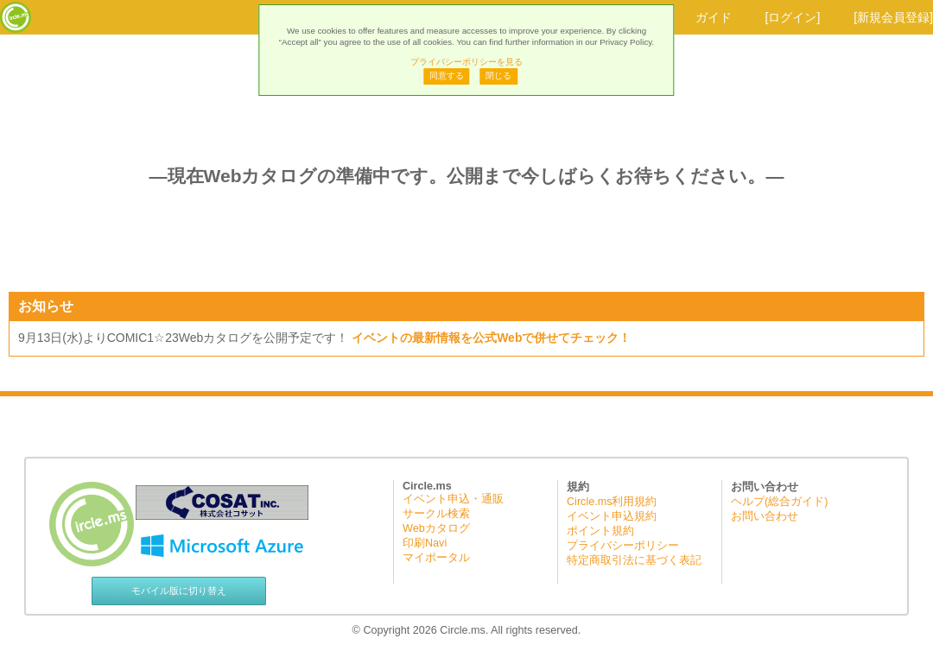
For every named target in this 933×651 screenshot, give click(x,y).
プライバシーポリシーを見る (466, 61)
